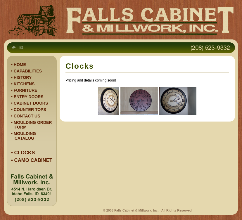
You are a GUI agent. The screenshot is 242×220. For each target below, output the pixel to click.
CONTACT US (27, 116)
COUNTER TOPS (30, 109)
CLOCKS (24, 152)
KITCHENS (24, 84)
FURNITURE (25, 90)
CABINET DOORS (31, 103)
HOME (20, 64)
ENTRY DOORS (29, 96)
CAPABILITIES (28, 71)
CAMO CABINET (33, 160)
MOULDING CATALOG (23, 136)
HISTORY (23, 77)
